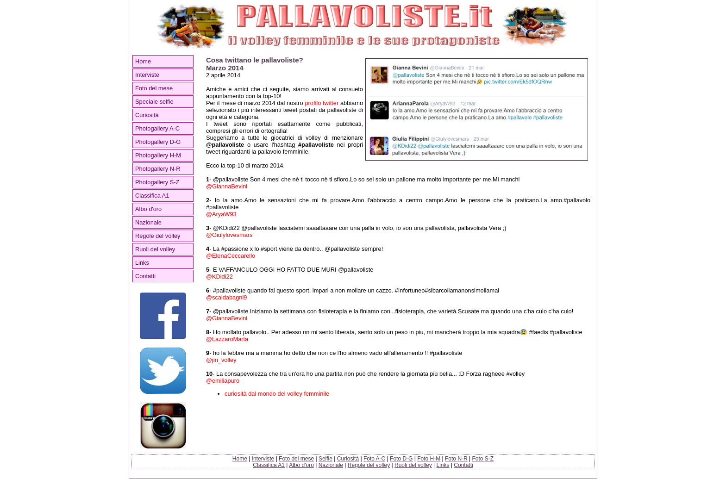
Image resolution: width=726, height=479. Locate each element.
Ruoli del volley (155, 249)
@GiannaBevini (226, 186)
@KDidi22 (219, 276)
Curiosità (147, 115)
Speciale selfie (154, 101)
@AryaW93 (221, 214)
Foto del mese (154, 88)
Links (142, 262)
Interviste (147, 74)
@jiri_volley (221, 359)
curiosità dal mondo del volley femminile (277, 393)
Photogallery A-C (157, 128)
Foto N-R (456, 458)
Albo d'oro (148, 208)
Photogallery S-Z (157, 182)
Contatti (145, 276)
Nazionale (148, 222)
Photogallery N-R (157, 168)
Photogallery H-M (158, 155)
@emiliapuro (222, 380)
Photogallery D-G (158, 141)
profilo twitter (321, 103)
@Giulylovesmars (229, 234)
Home (143, 61)
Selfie (325, 458)
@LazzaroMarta (227, 339)
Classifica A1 (152, 195)
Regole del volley (157, 235)
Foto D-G (401, 458)
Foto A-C (374, 458)
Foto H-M (428, 458)
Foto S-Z (483, 458)
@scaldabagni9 (226, 297)
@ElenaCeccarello (230, 255)
